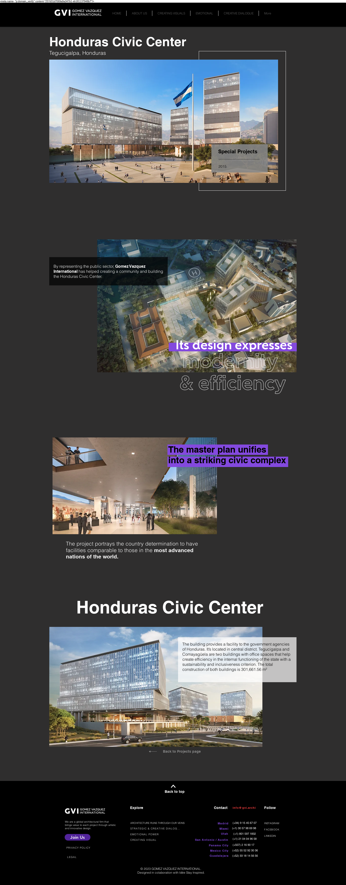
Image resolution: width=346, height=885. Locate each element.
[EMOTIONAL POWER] (151, 834)
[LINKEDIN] (279, 835)
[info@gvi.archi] (245, 807)
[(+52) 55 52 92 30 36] (245, 850)
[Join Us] (77, 837)
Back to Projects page (182, 751)
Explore (136, 808)
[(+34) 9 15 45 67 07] (245, 822)
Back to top (175, 792)
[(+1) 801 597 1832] (245, 833)
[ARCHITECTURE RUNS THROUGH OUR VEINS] (159, 823)
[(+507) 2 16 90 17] (243, 844)
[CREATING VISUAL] (146, 840)
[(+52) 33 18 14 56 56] (245, 855)
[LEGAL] (72, 857)
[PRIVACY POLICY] (79, 848)
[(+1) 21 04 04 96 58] (245, 838)
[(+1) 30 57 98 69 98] (244, 828)
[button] (208, 839)
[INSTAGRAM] (279, 823)
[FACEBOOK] (279, 829)
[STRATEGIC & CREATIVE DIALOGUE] (156, 828)
